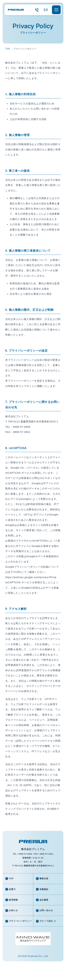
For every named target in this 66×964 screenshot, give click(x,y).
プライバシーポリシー (20, 921)
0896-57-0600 (37, 12)
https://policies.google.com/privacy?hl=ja (30, 577)
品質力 (12, 889)
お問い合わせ (46, 910)
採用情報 (13, 900)
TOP (11, 878)
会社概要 (44, 900)
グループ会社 (46, 921)
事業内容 (44, 878)
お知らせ (13, 910)
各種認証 (44, 889)
